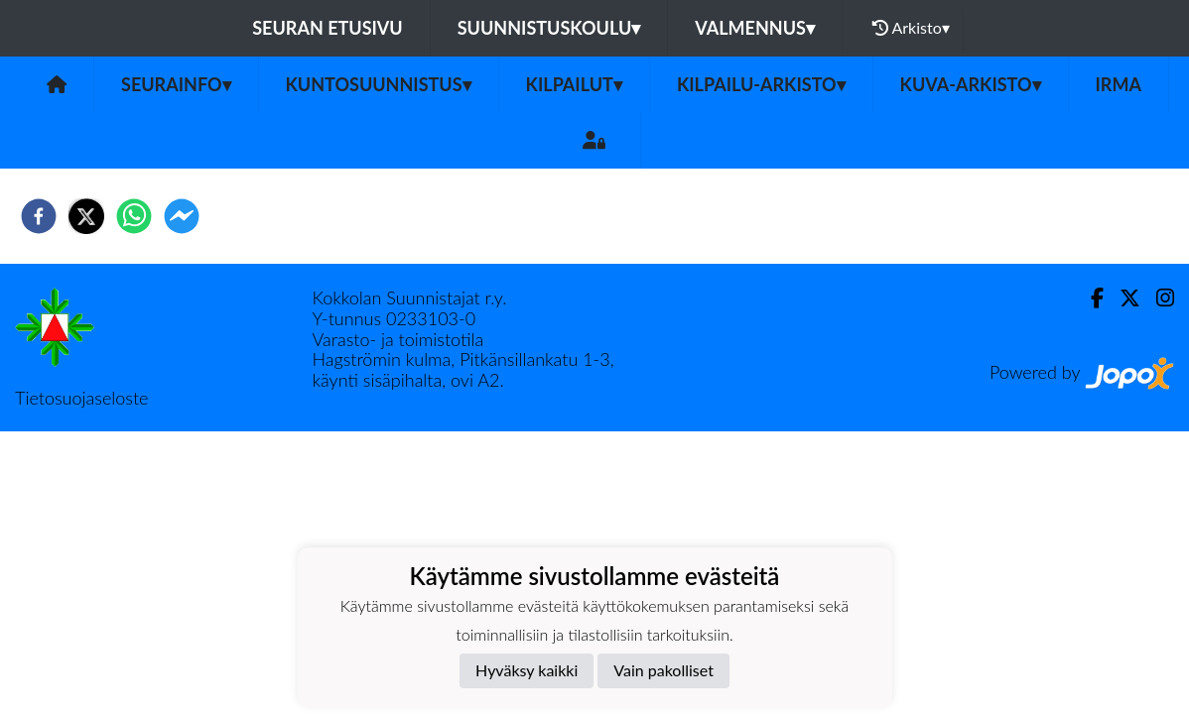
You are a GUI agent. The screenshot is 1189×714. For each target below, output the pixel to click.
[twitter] (86, 216)
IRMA (1118, 84)
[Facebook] (1089, 298)
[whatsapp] (134, 216)
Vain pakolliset (663, 669)
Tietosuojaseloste (81, 398)
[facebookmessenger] (181, 216)
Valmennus (755, 28)
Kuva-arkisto (970, 84)
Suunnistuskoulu (549, 28)
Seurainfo (176, 84)
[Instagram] (1157, 298)
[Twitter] (1122, 298)
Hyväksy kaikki (526, 669)
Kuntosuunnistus (378, 84)
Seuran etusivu (327, 28)
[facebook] (39, 216)
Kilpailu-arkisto (761, 84)
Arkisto (911, 28)
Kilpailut (574, 84)
